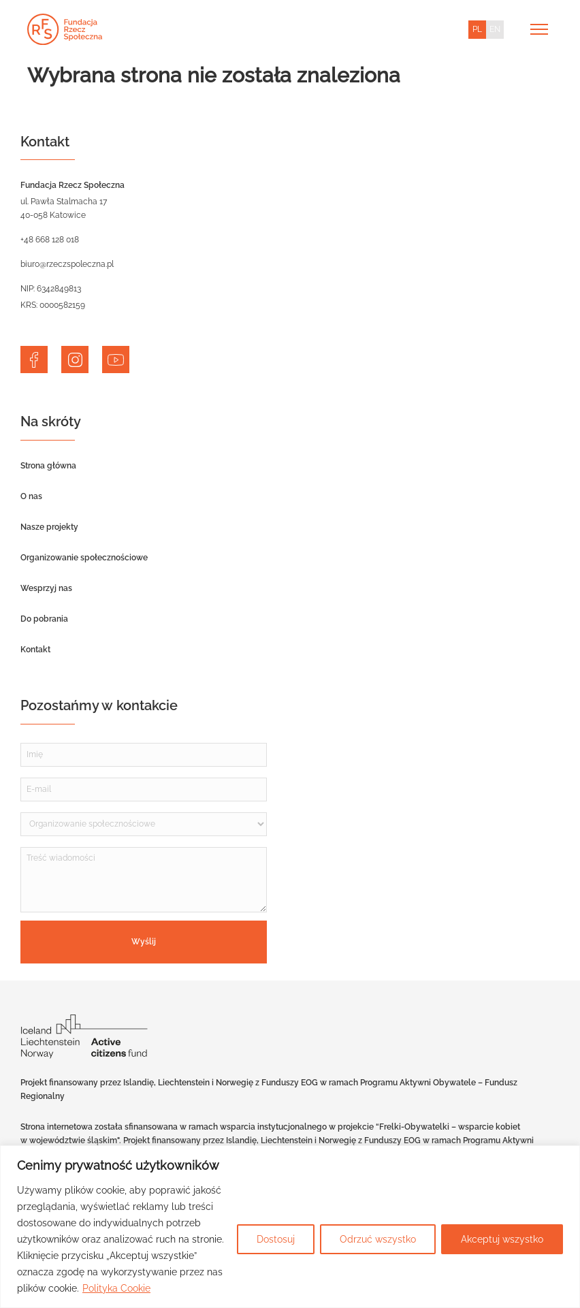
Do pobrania (44, 619)
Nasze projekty (49, 527)
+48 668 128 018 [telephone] (49, 239)
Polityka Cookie (116, 1288)
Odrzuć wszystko (378, 1239)
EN (494, 29)
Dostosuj (276, 1239)
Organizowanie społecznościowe (84, 557)
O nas (31, 496)
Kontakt (35, 649)
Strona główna (48, 465)
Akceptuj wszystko (502, 1239)
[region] (290, 1226)
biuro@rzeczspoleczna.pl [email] (67, 264)
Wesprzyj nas (46, 588)
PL (477, 29)
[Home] (64, 29)
